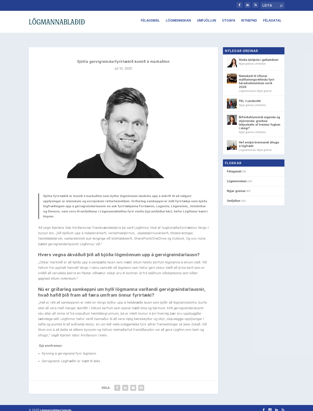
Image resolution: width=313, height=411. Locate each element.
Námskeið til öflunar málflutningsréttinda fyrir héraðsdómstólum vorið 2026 (256, 78)
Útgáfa (228, 23)
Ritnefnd (249, 23)
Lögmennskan (178, 23)
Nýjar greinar (246, 60)
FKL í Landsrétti (250, 97)
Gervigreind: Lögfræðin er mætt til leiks (71, 357)
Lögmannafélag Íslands (56, 406)
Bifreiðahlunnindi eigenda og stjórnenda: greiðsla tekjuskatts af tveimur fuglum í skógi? (259, 119)
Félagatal (272, 23)
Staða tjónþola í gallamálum (258, 56)
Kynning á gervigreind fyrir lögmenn (69, 350)
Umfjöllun (206, 23)
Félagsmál (150, 23)
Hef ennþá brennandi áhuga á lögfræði (259, 140)
